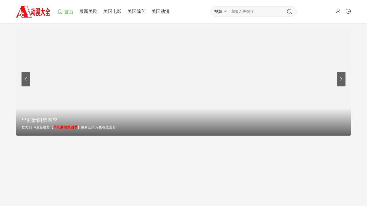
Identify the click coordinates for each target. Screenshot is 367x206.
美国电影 (112, 11)
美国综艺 (136, 11)
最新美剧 (88, 11)
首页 (65, 11)
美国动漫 (160, 11)
